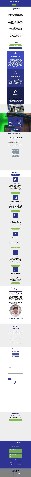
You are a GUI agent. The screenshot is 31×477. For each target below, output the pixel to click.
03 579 (11, 23)
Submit (10, 378)
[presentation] (14, 375)
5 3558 (13, 23)
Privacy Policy (15, 475)
